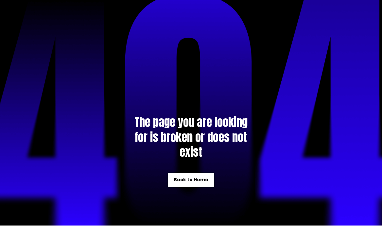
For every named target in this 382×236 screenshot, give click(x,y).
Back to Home (191, 179)
